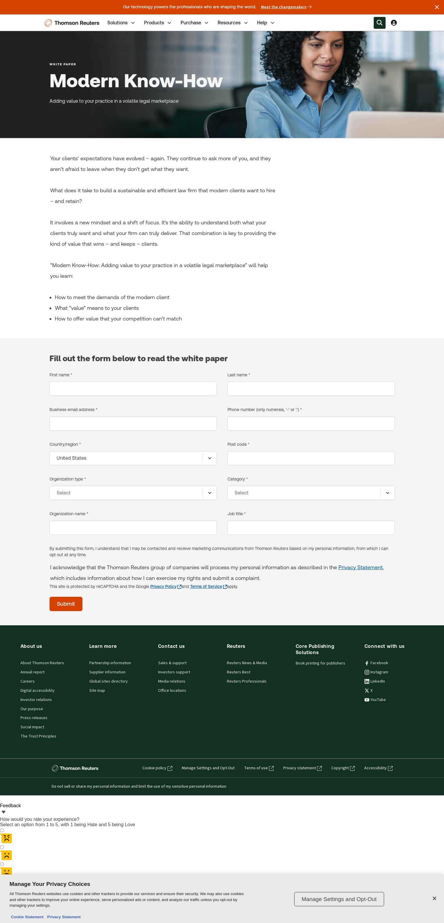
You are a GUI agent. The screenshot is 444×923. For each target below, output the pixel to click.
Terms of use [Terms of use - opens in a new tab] (259, 768)
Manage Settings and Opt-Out (208, 768)
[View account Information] (394, 23)
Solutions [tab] (121, 23)
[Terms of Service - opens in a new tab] (208, 586)
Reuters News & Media (247, 663)
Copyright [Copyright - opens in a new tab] (343, 768)
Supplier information (107, 672)
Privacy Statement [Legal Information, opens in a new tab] (63, 917)
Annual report (32, 672)
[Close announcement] (436, 7)
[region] (222, 899)
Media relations (171, 681)
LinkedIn (375, 681)
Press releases (33, 718)
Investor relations (36, 699)
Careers (27, 681)
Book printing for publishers (320, 663)
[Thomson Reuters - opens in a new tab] (76, 768)
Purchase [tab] (195, 23)
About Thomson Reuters (42, 663)
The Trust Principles (38, 736)
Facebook (376, 663)
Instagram (376, 672)
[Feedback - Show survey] (10, 801)
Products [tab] (158, 23)
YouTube (375, 699)
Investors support (174, 672)
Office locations (172, 690)
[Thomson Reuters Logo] (73, 23)
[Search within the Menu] (380, 23)
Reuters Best (238, 672)
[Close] (434, 898)
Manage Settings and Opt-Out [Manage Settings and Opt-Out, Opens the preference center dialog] (339, 899)
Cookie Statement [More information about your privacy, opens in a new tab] (27, 917)
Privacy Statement (360, 567)
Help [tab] (266, 23)
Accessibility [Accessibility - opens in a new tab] (378, 768)
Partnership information (110, 663)
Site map (97, 690)
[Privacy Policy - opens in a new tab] (166, 586)
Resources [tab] (233, 23)
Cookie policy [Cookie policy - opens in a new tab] (157, 768)
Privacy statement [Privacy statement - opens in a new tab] (302, 768)
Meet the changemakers (286, 7)
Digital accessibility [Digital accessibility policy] (37, 690)
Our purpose (31, 709)
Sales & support (172, 663)
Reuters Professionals (247, 681)
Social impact (32, 727)
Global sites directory (108, 681)
